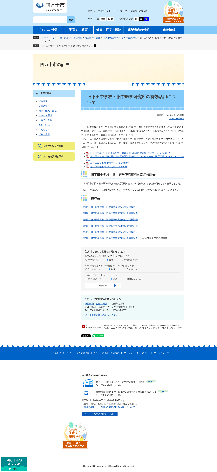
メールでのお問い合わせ (101, 414)
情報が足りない (131, 260)
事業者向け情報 (139, 30)
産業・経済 (44, 125)
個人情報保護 (82, 353)
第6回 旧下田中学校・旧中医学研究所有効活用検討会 (110, 238)
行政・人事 (44, 134)
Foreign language (138, 11)
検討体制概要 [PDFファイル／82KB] (108, 166)
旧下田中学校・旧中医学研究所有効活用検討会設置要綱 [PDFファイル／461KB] (130, 153)
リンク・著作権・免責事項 (106, 353)
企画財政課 (101, 303)
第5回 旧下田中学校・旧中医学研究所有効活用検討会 (110, 232)
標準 (103, 19)
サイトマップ (120, 11)
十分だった (93, 260)
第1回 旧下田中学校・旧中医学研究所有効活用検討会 (110, 207)
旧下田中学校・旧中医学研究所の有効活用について (67, 46)
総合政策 (43, 101)
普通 (111, 260)
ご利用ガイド (104, 11)
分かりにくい (132, 269)
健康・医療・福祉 (108, 30)
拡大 (110, 19)
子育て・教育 (78, 30)
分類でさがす (64, 38)
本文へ (91, 11)
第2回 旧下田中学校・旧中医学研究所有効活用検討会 (110, 213)
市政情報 (169, 30)
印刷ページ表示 (176, 118)
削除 (95, 45)
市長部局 (89, 303)
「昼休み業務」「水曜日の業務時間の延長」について (108, 407)
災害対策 (43, 106)
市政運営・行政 (92, 38)
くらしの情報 (48, 30)
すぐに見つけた (95, 279)
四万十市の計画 (129, 38)
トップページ (48, 38)
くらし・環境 (45, 115)
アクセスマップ (161, 353)
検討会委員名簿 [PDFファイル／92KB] (109, 163)
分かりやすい (94, 269)
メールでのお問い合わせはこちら (101, 315)
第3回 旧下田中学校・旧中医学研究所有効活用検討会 (110, 219)
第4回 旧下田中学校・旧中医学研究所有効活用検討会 (110, 226)
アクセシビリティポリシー (136, 353)
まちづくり (44, 129)
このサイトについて (62, 353)
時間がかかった (135, 279)
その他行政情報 (111, 38)
